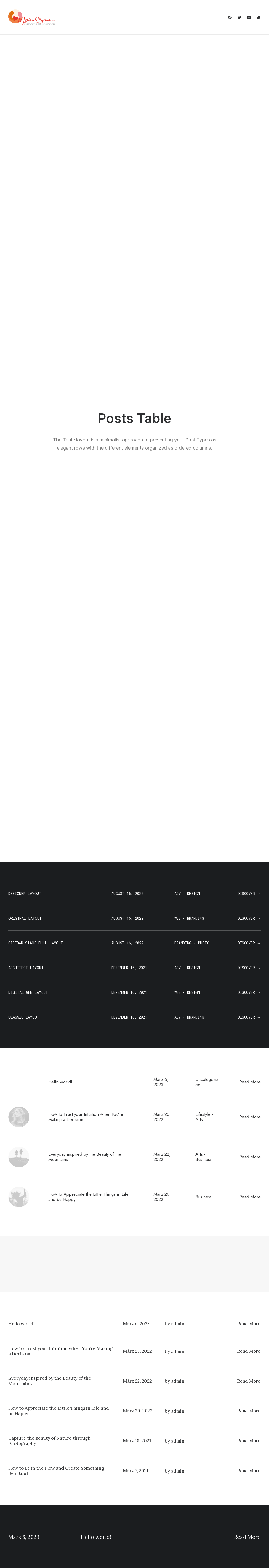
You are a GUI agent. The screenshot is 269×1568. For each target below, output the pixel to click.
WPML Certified (88, 1536)
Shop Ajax (17, 1487)
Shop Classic (20, 1480)
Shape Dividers (87, 1529)
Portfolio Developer (26, 1522)
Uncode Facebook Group (235, 1480)
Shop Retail (18, 1494)
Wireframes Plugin (90, 1494)
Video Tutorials (159, 1507)
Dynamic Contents (90, 1515)
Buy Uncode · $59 (233, 1418)
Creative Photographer (28, 1501)
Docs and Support (163, 1480)
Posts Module (86, 1501)
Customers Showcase (232, 1507)
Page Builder (85, 1480)
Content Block (87, 1508)
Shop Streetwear (23, 1515)
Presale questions (163, 1533)
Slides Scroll (85, 1522)
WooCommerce (88, 1487)
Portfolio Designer (24, 1508)
